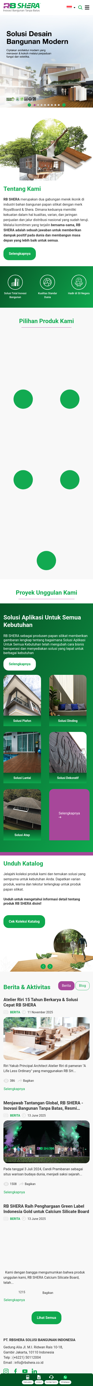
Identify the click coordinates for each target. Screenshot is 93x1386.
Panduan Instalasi (62, 1312)
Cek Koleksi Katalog (24, 746)
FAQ (6, 1252)
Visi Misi (9, 1226)
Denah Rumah (59, 1295)
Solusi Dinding (59, 1220)
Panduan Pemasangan (65, 1242)
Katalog (55, 1306)
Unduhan (56, 1290)
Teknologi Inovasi (15, 1231)
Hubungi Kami (12, 1247)
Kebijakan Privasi (14, 1273)
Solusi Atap (57, 1236)
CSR (6, 1340)
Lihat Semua (46, 1142)
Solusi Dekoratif (60, 1231)
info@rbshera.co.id (28, 1187)
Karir (6, 1257)
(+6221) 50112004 (26, 1182)
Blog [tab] (82, 810)
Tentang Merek (13, 1220)
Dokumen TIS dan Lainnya (67, 1301)
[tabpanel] (46, 974)
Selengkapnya (19, 489)
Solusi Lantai (58, 1226)
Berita (7, 1329)
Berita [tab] (66, 810)
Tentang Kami (12, 1215)
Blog (6, 1334)
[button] (29, 105)
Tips (6, 1345)
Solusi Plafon (59, 1215)
